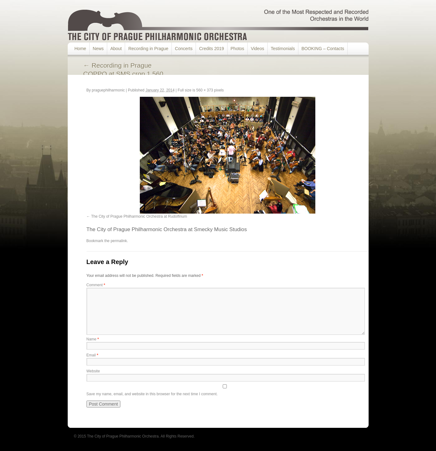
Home (80, 48)
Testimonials (283, 48)
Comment (96, 285)
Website (93, 371)
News (98, 48)
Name (93, 339)
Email (92, 355)
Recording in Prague (148, 48)
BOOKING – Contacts (323, 48)
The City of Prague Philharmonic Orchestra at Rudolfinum (139, 216)
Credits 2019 (211, 48)
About (116, 48)
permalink (119, 241)
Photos (237, 48)
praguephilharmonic (108, 90)
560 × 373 (204, 90)
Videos (257, 48)
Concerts (183, 48)
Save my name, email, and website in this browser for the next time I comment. (152, 394)
